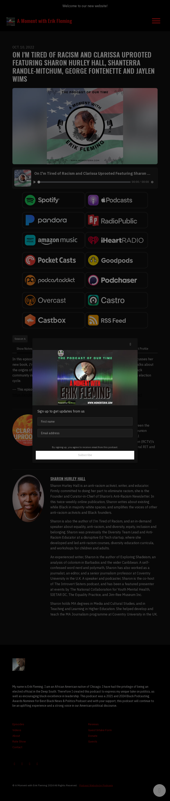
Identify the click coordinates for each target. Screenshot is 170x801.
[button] (130, 344)
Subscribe (85, 455)
